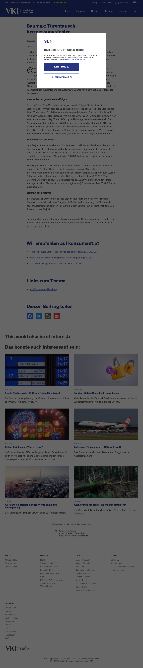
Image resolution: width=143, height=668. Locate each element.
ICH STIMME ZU (61, 67)
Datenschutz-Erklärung (74, 59)
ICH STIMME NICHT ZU (61, 77)
